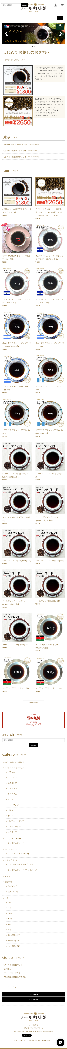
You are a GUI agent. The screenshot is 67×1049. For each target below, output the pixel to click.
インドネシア (13, 805)
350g (9, 930)
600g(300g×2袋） (14, 941)
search (24, 5)
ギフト (7, 876)
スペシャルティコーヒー (15, 768)
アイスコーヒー (11, 849)
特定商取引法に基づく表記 (15, 977)
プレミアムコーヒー (13, 839)
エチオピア (12, 783)
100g (9, 902)
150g (9, 908)
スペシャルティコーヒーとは (15, 144)
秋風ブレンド (13, 892)
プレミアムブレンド (16, 843)
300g (9, 924)
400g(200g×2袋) (14, 935)
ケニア (10, 816)
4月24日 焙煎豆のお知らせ (14, 157)
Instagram (33, 999)
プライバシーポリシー (13, 973)
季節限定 (8, 882)
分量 (6, 898)
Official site (33, 994)
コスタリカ (12, 794)
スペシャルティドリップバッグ (20, 864)
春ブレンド (12, 886)
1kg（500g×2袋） (15, 946)
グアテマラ (12, 788)
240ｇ (10, 913)
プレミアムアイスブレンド (19, 854)
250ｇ (10, 919)
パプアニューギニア (16, 821)
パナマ (10, 810)
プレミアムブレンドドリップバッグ (22, 870)
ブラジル (11, 772)
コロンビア (12, 778)
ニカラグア (12, 832)
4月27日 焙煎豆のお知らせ (14, 151)
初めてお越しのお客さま (15, 762)
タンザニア (12, 799)
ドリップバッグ (11, 860)
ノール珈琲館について (13, 965)
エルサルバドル (14, 827)
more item (33, 703)
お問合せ (8, 969)
